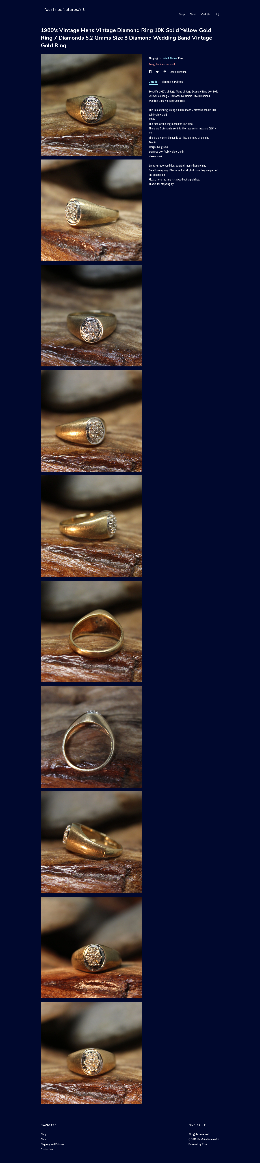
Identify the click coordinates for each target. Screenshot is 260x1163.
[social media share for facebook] (150, 72)
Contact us (47, 1149)
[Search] (217, 15)
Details (153, 82)
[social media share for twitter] (158, 72)
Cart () (205, 14)
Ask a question (178, 72)
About (193, 14)
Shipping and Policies (52, 1144)
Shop (182, 14)
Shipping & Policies (172, 82)
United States (169, 58)
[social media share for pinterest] (165, 72)
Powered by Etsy (197, 1144)
